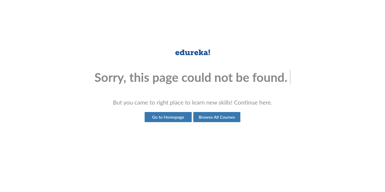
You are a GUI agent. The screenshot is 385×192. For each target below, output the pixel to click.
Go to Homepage (168, 116)
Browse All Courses (217, 116)
